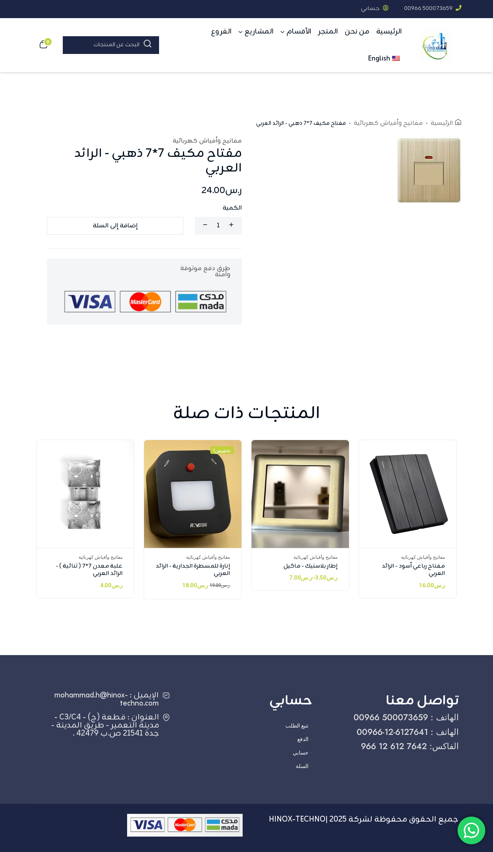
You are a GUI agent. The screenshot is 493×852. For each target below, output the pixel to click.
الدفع (303, 739)
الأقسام (299, 31)
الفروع (221, 31)
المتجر (328, 31)
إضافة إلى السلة (115, 226)
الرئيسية (389, 31)
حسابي (375, 8)
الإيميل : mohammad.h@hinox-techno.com (106, 699)
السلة (302, 766)
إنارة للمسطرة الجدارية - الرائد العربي (193, 570)
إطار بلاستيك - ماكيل (310, 566)
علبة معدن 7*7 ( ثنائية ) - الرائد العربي (89, 570)
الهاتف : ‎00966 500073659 (406, 717)
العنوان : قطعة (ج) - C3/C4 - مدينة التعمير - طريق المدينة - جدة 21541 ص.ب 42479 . (105, 725)
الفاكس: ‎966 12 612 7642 (410, 746)
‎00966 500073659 (432, 8)
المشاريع (259, 31)
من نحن (357, 31)
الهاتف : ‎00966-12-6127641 (408, 732)
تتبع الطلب (297, 726)
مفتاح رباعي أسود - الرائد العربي (413, 570)
